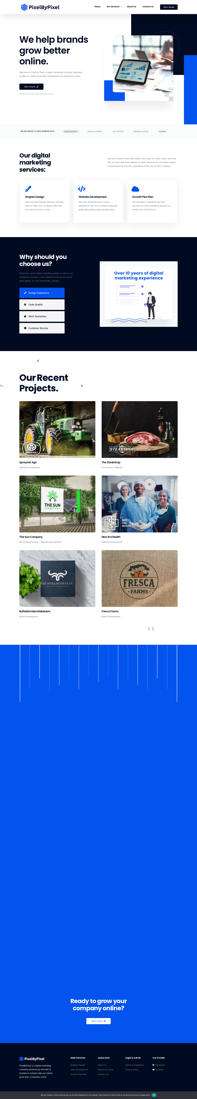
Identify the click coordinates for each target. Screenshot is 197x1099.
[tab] (42, 293)
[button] (149, 629)
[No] (194, 1095)
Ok (154, 1095)
